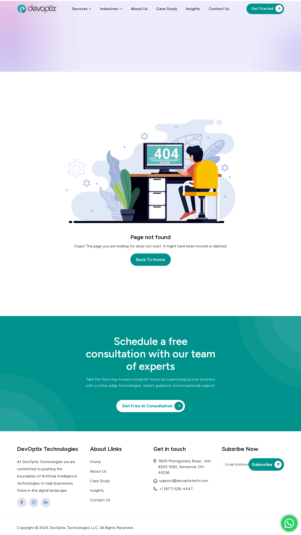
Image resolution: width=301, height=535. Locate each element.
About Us (139, 8)
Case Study (166, 8)
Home (95, 461)
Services (80, 8)
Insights (193, 8)
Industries (109, 8)
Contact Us (219, 8)
